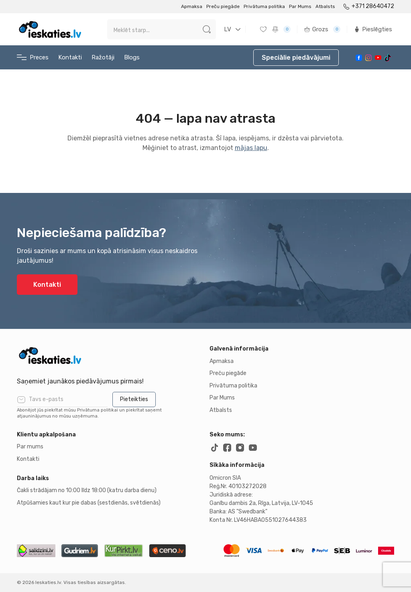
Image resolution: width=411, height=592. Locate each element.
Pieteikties (134, 399)
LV (227, 29)
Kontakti (70, 57)
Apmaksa (191, 6)
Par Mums (300, 6)
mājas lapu (251, 148)
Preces (33, 58)
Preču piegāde (223, 6)
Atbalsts (325, 6)
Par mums (30, 446)
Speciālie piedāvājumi (296, 57)
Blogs (132, 57)
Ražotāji (103, 57)
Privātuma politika (264, 6)
